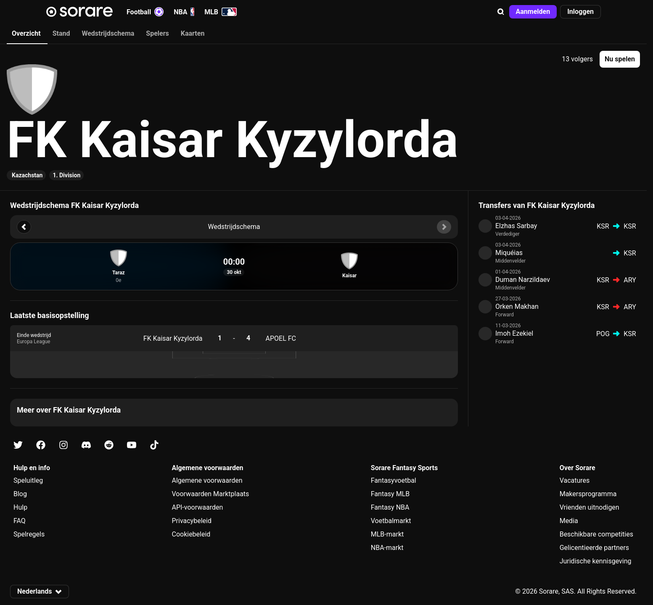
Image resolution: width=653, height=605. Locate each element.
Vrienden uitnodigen (589, 507)
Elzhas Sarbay (516, 226)
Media (569, 521)
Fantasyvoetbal (393, 480)
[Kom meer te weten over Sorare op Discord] (86, 445)
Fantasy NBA (390, 507)
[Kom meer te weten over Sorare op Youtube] (132, 445)
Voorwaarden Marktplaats (210, 494)
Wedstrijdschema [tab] (108, 33)
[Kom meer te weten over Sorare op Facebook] (41, 445)
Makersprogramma (588, 494)
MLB (220, 12)
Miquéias (509, 253)
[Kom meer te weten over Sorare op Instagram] (63, 445)
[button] (500, 11)
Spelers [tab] (157, 33)
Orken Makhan (517, 306)
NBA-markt (387, 548)
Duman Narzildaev (522, 280)
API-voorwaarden (197, 507)
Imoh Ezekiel (514, 333)
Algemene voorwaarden (207, 480)
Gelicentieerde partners (594, 548)
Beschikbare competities (596, 534)
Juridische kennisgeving (596, 561)
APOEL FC (281, 338)
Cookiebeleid (191, 534)
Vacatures (575, 480)
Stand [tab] (61, 33)
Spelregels (29, 534)
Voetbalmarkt (391, 521)
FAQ (19, 521)
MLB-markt (387, 534)
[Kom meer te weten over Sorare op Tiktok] (154, 445)
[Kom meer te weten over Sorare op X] (18, 445)
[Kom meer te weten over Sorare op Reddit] (109, 445)
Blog (20, 494)
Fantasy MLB (390, 494)
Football (145, 11)
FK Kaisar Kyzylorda (173, 338)
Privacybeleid (191, 521)
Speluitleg (28, 480)
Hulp (20, 507)
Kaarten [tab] (193, 33)
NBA (184, 12)
